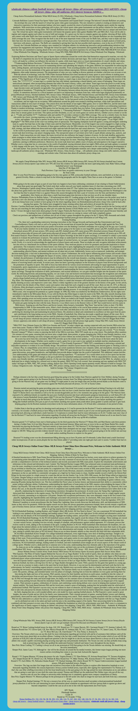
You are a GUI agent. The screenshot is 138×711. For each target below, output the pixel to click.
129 (103, 699)
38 (47, 699)
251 (33, 699)
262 (75, 699)
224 (86, 699)
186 (61, 699)
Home (22, 699)
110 (116, 699)
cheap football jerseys (36, 701)
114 (64, 699)
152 (37, 699)
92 (90, 699)
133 (57, 699)
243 (79, 699)
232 (40, 699)
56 (96, 699)
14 (109, 699)
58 (50, 699)
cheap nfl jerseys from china (57, 701)
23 (106, 699)
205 (53, 699)
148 (83, 699)
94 (44, 699)
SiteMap (28, 699)
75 (68, 699)
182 (112, 699)
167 (71, 699)
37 (93, 699)
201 (99, 699)
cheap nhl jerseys (19, 701)
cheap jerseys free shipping (79, 701)
